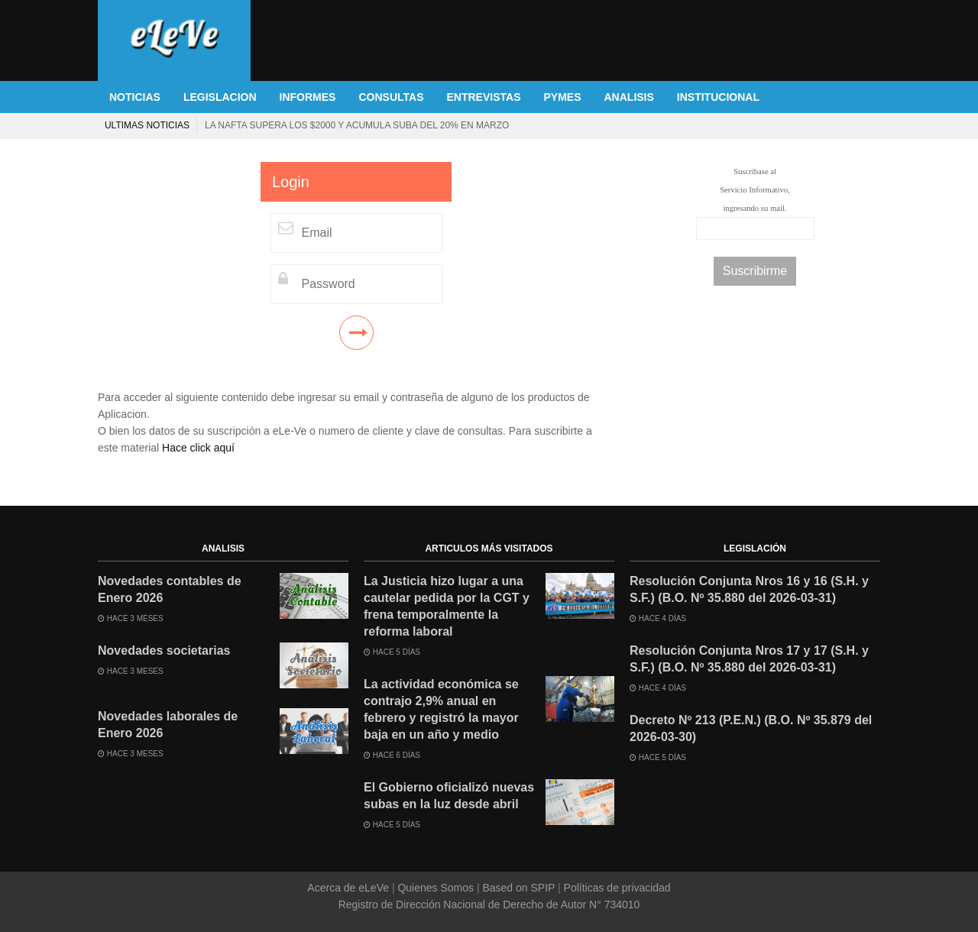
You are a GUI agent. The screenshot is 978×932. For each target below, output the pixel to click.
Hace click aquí (198, 448)
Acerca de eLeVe (349, 888)
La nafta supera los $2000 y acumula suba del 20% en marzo (357, 125)
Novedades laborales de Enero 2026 (168, 724)
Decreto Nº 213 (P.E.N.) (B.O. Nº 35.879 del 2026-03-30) (751, 728)
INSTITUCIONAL (718, 97)
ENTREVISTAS (484, 97)
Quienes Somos (436, 888)
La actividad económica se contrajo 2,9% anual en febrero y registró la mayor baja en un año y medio (441, 709)
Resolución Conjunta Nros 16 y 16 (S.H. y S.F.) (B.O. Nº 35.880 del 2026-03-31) (749, 589)
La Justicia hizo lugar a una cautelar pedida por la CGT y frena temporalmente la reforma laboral (446, 606)
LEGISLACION (220, 97)
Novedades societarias (164, 650)
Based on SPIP (519, 888)
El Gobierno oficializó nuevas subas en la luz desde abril (449, 796)
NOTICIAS (134, 97)
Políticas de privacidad (616, 888)
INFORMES (308, 97)
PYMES (562, 97)
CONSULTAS (390, 97)
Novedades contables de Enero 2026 (169, 589)
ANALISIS (629, 97)
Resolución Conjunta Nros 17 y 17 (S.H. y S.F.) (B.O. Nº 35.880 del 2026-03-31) (749, 659)
